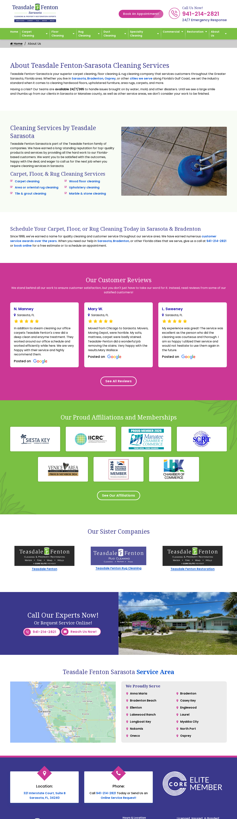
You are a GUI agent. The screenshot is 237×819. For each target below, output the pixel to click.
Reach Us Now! (79, 633)
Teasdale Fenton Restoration (193, 571)
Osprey (110, 78)
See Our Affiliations (118, 497)
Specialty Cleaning (136, 33)
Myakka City (189, 724)
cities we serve (141, 78)
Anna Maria (138, 695)
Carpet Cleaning (28, 33)
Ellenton (136, 710)
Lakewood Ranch (143, 717)
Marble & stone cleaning (87, 193)
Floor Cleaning (57, 33)
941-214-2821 (200, 14)
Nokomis (136, 732)
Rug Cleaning (84, 33)
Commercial (171, 32)
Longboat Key (140, 724)
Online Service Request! (118, 799)
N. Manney (24, 308)
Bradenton (95, 78)
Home (14, 32)
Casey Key (188, 702)
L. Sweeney (172, 308)
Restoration (195, 32)
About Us (215, 33)
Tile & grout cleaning (30, 193)
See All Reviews (118, 382)
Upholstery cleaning (84, 187)
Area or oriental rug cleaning (36, 187)
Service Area (155, 673)
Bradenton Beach (143, 702)
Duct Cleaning (110, 33)
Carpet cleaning (27, 181)
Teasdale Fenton (44, 571)
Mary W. (95, 308)
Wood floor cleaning (84, 181)
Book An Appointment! (143, 14)
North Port (188, 732)
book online (23, 245)
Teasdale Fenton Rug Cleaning (119, 570)
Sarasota (79, 78)
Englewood (188, 710)
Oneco (135, 739)
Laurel (184, 717)
